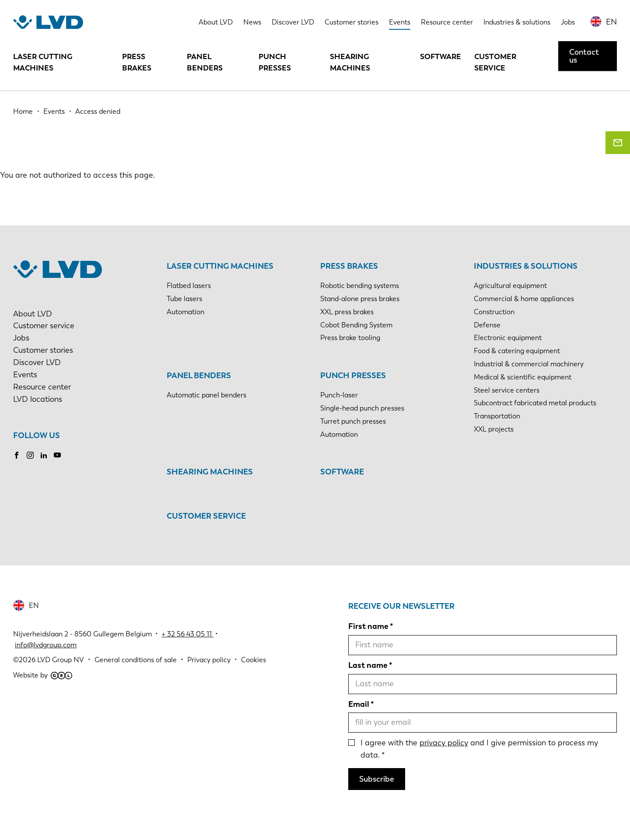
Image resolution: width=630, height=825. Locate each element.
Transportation (497, 416)
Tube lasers (184, 299)
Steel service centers (506, 390)
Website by (42, 675)
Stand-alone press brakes (359, 299)
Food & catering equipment (517, 351)
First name (368, 626)
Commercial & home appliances (524, 299)
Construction (494, 312)
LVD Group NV (60, 660)
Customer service (495, 62)
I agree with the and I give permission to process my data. (479, 749)
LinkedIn (43, 455)
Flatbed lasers (189, 285)
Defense (487, 325)
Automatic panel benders (206, 395)
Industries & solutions (516, 22)
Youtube (57, 455)
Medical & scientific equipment (522, 377)
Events (399, 22)
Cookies (253, 660)
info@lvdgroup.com (46, 645)
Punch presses (275, 62)
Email (358, 704)
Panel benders (205, 62)
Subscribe (376, 779)
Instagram (30, 455)
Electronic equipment (508, 338)
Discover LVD (293, 22)
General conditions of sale (135, 660)
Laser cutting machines (43, 62)
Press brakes (136, 62)
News (252, 22)
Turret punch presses (353, 421)
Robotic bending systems (359, 285)
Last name (368, 665)
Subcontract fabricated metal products (535, 403)
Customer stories (351, 22)
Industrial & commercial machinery (529, 364)
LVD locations (37, 399)
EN (611, 22)
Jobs (568, 22)
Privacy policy (209, 660)
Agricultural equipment (510, 285)
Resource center (447, 22)
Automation (185, 312)
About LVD (216, 22)
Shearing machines (350, 62)
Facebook (16, 455)
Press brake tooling (350, 338)
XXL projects (494, 429)
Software (440, 56)
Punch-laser (339, 395)
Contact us (584, 56)
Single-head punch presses (362, 408)
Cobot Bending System (356, 325)
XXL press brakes (347, 312)
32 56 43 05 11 (189, 634)
